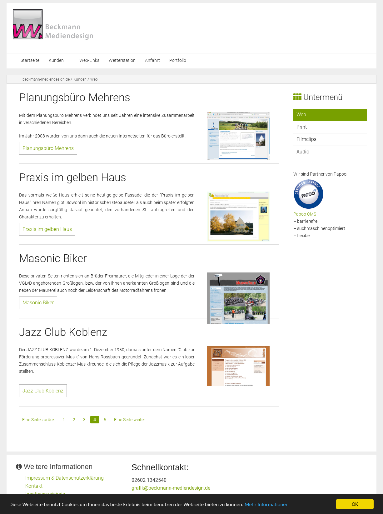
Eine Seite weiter (129, 419)
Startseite (30, 60)
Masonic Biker (38, 303)
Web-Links (89, 60)
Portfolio (177, 60)
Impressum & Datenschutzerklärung (64, 478)
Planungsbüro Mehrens (48, 148)
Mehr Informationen (267, 505)
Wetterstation (122, 60)
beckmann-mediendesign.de (46, 79)
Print (301, 127)
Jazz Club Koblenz (42, 391)
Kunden (56, 60)
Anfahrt (152, 60)
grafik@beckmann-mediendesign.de (171, 488)
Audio (302, 152)
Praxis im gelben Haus (47, 229)
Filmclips (306, 139)
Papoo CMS (304, 214)
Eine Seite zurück (38, 419)
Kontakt (33, 486)
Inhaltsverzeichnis (45, 494)
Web (94, 79)
